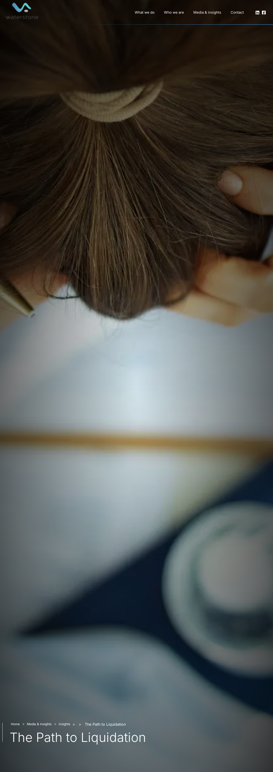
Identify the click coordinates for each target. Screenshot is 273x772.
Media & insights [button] (207, 12)
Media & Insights (39, 724)
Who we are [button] (174, 12)
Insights (64, 724)
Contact (237, 12)
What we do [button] (145, 12)
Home (15, 724)
